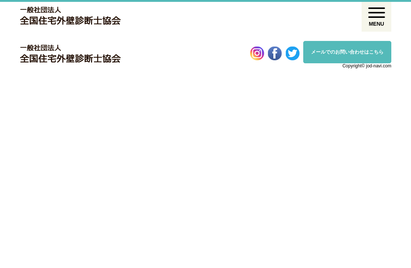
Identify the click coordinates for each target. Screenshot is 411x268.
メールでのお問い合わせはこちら (347, 52)
